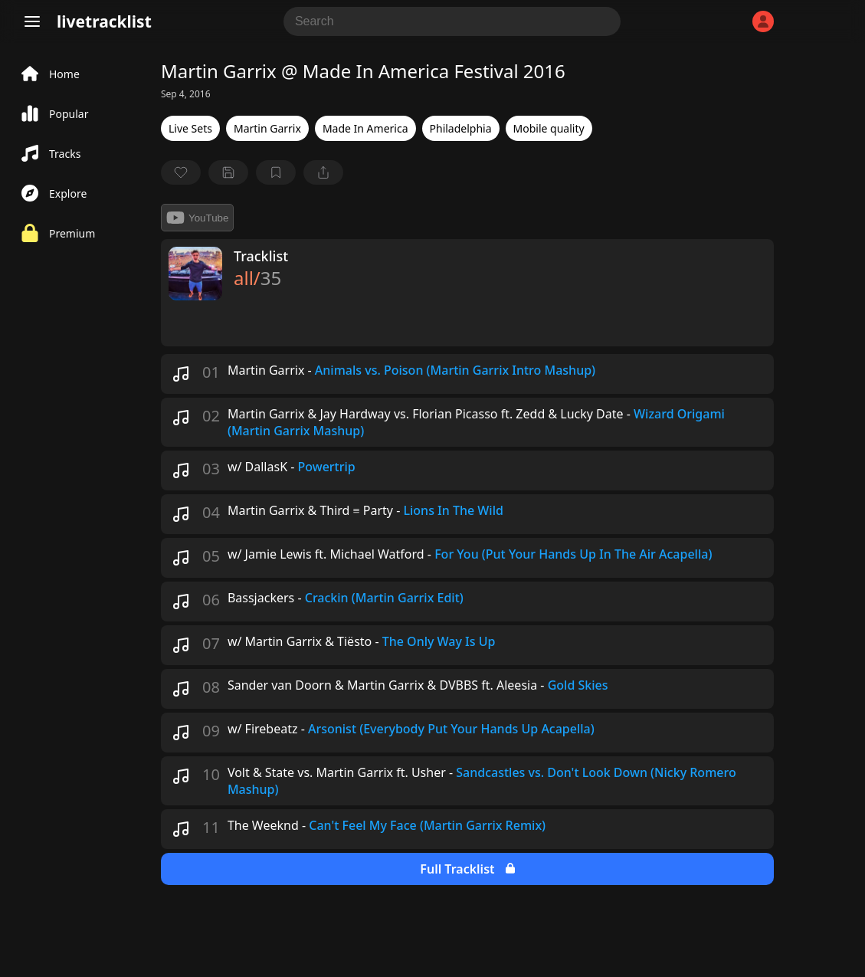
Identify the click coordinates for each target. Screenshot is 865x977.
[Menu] (32, 21)
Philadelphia (461, 128)
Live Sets (190, 128)
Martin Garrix (267, 128)
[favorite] (181, 172)
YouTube (197, 217)
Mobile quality (549, 128)
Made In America (365, 128)
